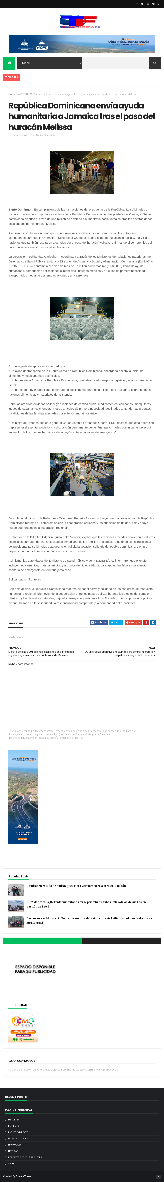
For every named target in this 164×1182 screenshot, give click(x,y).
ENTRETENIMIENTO (18, 1132)
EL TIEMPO (14, 1126)
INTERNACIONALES (18, 1138)
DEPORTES (14, 1119)
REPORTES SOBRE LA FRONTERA (25, 1157)
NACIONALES (24, 94)
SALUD (11, 1163)
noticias (13, 1151)
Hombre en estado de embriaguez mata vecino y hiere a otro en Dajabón (76, 886)
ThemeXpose (23, 1176)
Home (11, 94)
